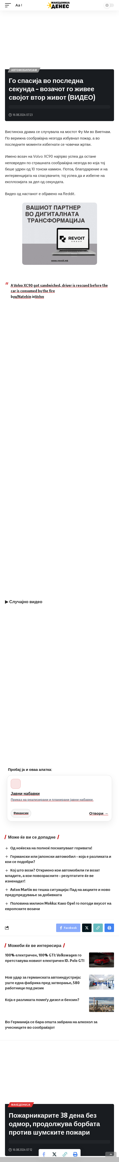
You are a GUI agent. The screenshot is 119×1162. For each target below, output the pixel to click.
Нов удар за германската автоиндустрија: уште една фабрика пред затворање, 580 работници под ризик (43, 982)
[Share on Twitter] (54, 1154)
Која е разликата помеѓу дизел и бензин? (42, 999)
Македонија (20, 1104)
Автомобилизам (24, 70)
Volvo (39, 296)
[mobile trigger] (9, 5)
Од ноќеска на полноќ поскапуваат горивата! (51, 848)
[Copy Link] (65, 1154)
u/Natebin (23, 296)
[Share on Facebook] (44, 1154)
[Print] (75, 1154)
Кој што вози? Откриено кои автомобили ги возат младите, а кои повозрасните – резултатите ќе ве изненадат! (52, 875)
